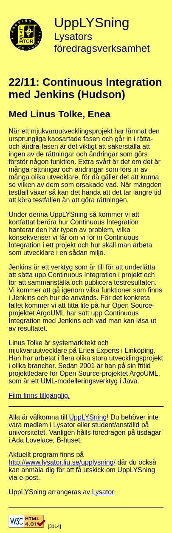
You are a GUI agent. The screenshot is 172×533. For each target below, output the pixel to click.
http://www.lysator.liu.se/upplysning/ (62, 462)
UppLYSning (88, 417)
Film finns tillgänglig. (39, 395)
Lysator (103, 492)
